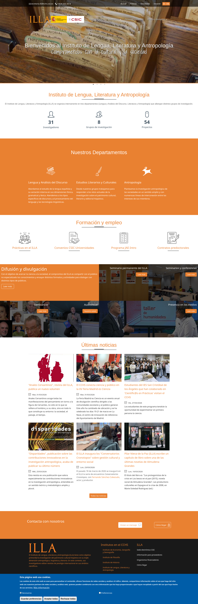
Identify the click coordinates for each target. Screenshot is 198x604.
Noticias (133, 4)
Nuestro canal (90, 311)
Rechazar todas (68, 599)
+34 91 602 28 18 (64, 4)
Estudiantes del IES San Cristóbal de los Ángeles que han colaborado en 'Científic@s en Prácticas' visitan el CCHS (145, 391)
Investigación (114, 19)
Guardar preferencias (31, 599)
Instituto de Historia (111, 562)
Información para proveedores (149, 555)
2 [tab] (97, 84)
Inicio (91, 19)
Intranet (157, 4)
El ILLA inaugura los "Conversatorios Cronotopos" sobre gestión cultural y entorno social (98, 458)
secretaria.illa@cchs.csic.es (42, 4)
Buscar (123, 4)
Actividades (145, 4)
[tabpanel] (99, 41)
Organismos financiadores (148, 560)
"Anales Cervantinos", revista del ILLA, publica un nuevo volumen (50, 387)
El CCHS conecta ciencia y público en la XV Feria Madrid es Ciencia (97, 387)
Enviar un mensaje (128, 525)
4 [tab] (104, 84)
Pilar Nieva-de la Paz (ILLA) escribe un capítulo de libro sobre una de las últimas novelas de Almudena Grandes (146, 460)
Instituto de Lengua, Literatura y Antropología (116, 568)
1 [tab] (93, 84)
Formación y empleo (134, 19)
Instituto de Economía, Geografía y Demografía (116, 551)
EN (168, 3)
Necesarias (27, 593)
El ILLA (100, 19)
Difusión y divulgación (157, 19)
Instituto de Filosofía (111, 557)
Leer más (7, 286)
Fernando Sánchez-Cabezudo (105, 477)
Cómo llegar (161, 525)
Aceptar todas (51, 599)
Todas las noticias (98, 495)
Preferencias (106, 593)
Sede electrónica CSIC (146, 550)
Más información (41, 587)
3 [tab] (101, 84)
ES (164, 3)
